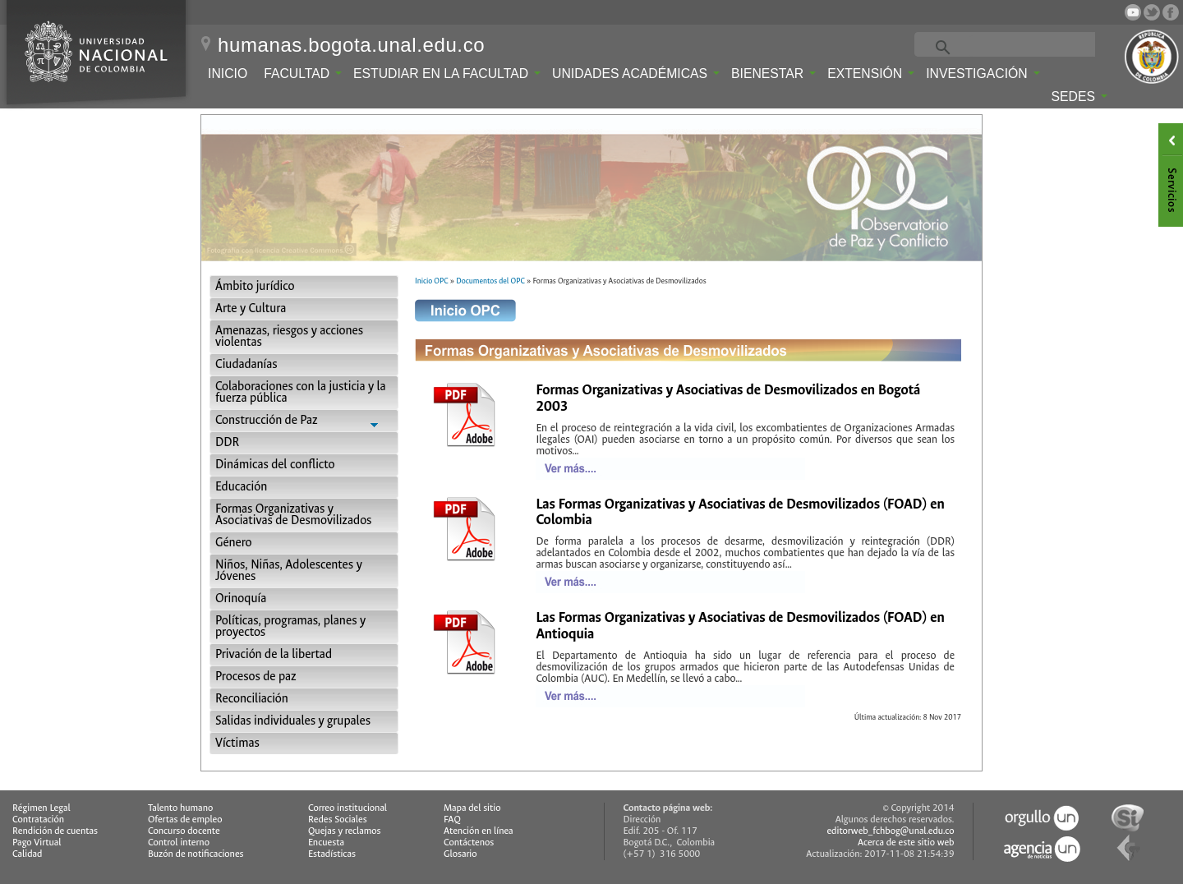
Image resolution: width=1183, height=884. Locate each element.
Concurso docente (184, 831)
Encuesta (326, 842)
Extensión (870, 74)
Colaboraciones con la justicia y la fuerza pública (300, 392)
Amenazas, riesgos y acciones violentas (289, 336)
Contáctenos (469, 842)
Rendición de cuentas (55, 831)
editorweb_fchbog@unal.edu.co (890, 831)
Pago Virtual (37, 842)
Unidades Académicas (636, 74)
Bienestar (773, 74)
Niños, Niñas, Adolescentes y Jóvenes (288, 570)
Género (233, 542)
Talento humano (180, 808)
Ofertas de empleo (185, 819)
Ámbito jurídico (255, 286)
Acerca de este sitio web (906, 842)
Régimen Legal (41, 808)
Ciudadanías (246, 364)
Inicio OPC (432, 281)
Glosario (460, 854)
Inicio (227, 74)
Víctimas (237, 743)
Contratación (38, 819)
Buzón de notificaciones (196, 854)
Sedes (1079, 97)
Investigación (982, 74)
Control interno (178, 842)
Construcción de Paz (304, 421)
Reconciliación (251, 699)
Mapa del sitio (472, 808)
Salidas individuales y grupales (293, 721)
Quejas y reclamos (344, 831)
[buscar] (1026, 46)
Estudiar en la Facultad (447, 74)
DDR (227, 442)
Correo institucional (347, 808)
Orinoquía (240, 598)
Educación (241, 487)
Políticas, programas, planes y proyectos (290, 626)
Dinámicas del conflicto (275, 464)
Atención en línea (478, 831)
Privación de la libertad (273, 654)
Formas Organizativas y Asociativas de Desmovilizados (293, 514)
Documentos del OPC (490, 281)
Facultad (303, 74)
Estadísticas (332, 854)
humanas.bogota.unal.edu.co (351, 45)
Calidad (27, 854)
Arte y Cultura (250, 308)
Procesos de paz (256, 676)
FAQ (452, 819)
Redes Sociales (337, 819)
